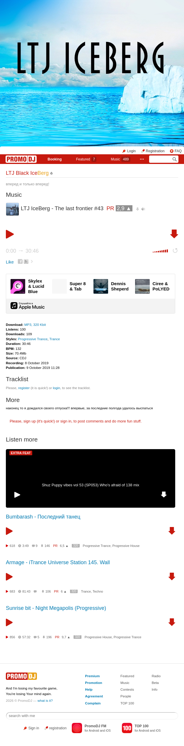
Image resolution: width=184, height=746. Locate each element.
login (56, 388)
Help (88, 689)
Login (131, 151)
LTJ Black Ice (27, 173)
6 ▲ (64, 591)
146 (47, 545)
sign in (65, 421)
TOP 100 (127, 703)
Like (10, 262)
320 (75, 545)
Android (94, 730)
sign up (29, 421)
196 (49, 637)
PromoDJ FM (95, 726)
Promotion (93, 683)
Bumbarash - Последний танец (43, 517)
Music (120, 159)
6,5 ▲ (64, 545)
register (24, 388)
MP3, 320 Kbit (35, 324)
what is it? (45, 700)
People (125, 696)
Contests (127, 689)
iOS (108, 730)
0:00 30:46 (22, 251)
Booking (54, 159)
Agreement (94, 696)
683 (12, 591)
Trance (55, 339)
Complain (92, 703)
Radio (156, 676)
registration (58, 728)
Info (155, 689)
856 (12, 637)
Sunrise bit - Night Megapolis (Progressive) (56, 608)
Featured (86, 159)
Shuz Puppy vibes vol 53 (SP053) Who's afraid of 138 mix (90, 485)
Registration (155, 151)
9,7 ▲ (66, 637)
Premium (92, 676)
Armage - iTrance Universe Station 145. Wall (58, 562)
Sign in (33, 728)
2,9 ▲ (124, 208)
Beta (155, 683)
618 (12, 545)
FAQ (178, 151)
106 (48, 591)
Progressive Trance (33, 339)
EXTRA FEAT (21, 453)
